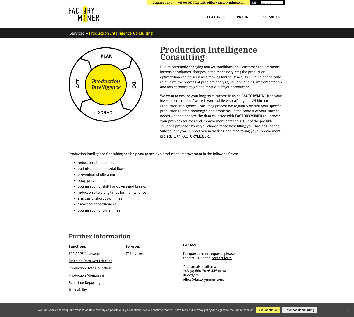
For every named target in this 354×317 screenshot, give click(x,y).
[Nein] (348, 310)
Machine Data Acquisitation (90, 261)
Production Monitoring (86, 275)
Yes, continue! (268, 310)
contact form (222, 258)
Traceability (78, 290)
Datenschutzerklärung (299, 310)
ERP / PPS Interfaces (84, 254)
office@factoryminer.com (203, 279)
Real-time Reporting (84, 282)
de (254, 2)
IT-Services (134, 254)
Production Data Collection (90, 268)
